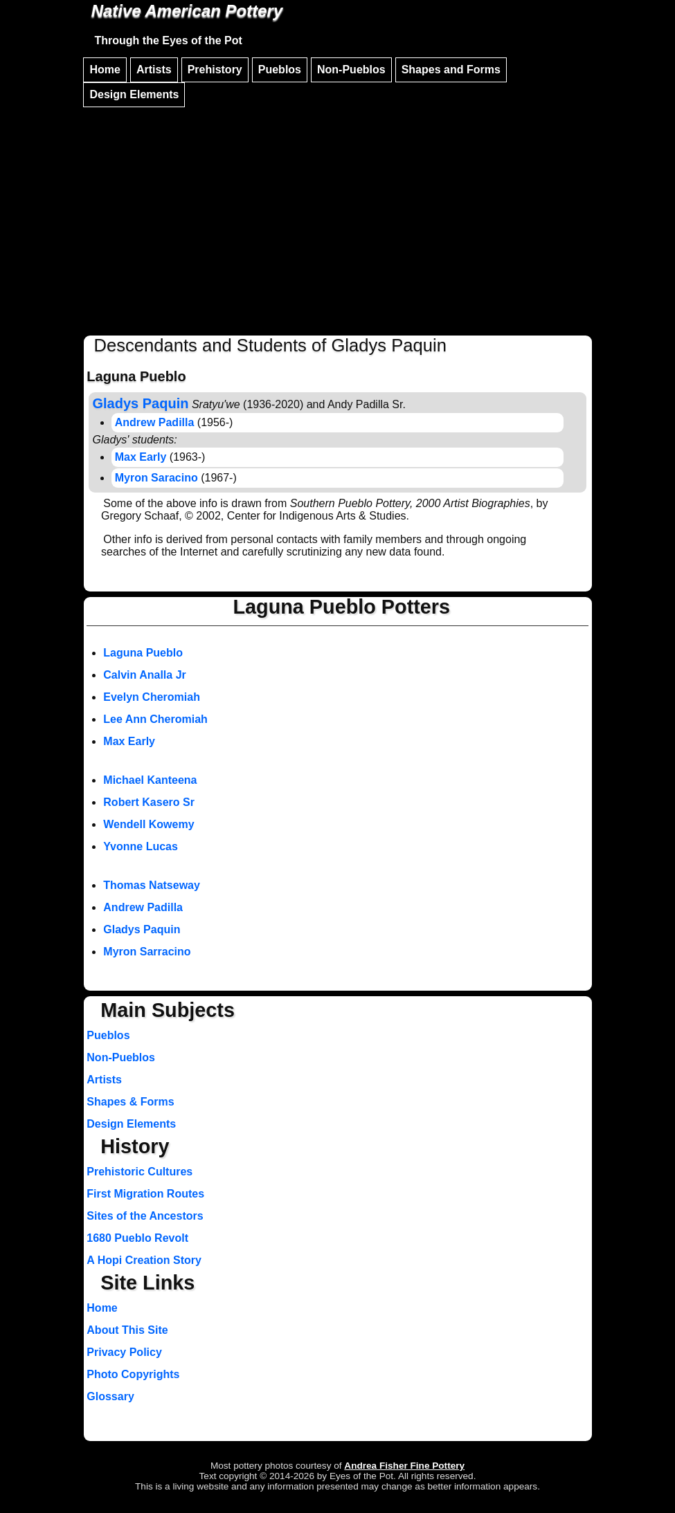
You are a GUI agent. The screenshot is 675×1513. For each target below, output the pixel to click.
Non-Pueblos (351, 69)
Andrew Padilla (155, 422)
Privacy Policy (124, 1352)
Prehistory (215, 69)
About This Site (127, 1330)
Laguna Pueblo (143, 653)
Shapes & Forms (130, 1102)
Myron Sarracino (146, 951)
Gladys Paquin (141, 929)
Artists (154, 69)
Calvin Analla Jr (144, 675)
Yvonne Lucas (140, 846)
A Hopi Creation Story (144, 1260)
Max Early (141, 457)
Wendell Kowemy (148, 824)
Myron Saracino (156, 478)
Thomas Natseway (151, 885)
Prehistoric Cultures (139, 1171)
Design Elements (134, 94)
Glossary (110, 1396)
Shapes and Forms (451, 69)
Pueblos (279, 69)
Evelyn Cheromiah (151, 697)
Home (104, 69)
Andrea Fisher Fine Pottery (404, 1465)
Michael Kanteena (150, 780)
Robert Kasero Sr (149, 802)
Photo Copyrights (133, 1374)
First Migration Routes (145, 1194)
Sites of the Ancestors (145, 1216)
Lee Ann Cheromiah (155, 719)
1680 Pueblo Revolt (137, 1238)
